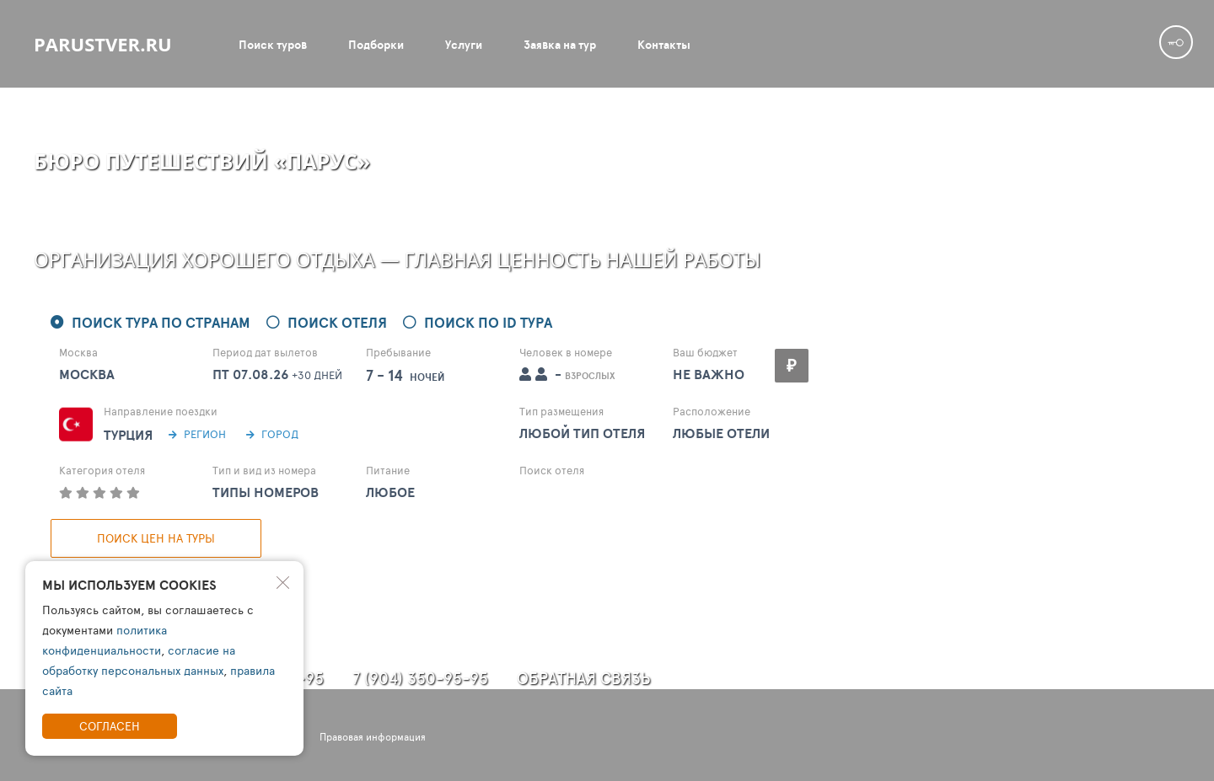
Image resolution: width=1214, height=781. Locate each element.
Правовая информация (373, 736)
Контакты (663, 44)
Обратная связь (584, 677)
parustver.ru (103, 43)
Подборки (376, 44)
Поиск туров (273, 44)
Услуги (463, 44)
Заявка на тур (560, 44)
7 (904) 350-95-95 (420, 677)
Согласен (109, 726)
